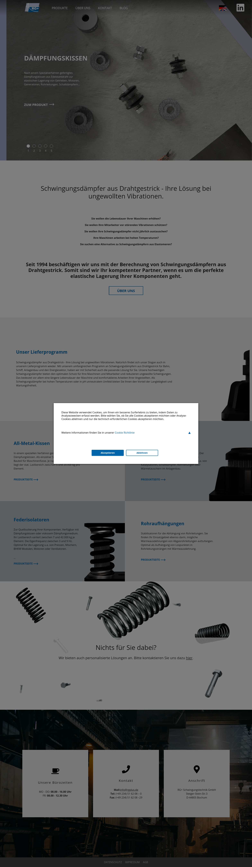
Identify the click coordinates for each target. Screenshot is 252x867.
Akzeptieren (107, 452)
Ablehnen (142, 452)
